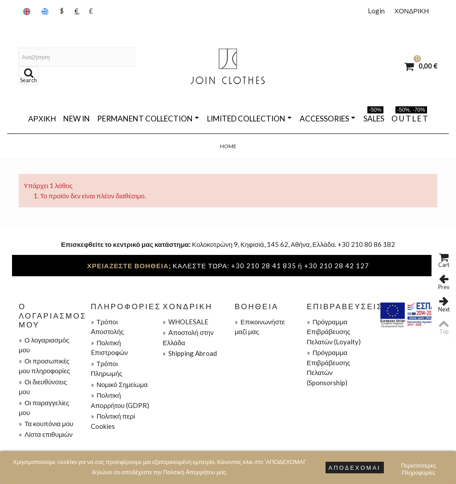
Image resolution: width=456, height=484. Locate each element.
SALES (373, 117)
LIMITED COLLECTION (249, 118)
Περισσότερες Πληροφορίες (418, 466)
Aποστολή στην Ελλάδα (188, 337)
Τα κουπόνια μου (46, 423)
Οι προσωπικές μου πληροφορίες (44, 366)
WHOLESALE (185, 322)
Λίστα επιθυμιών (46, 434)
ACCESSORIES (327, 118)
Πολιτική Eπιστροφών (109, 348)
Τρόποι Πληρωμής (106, 368)
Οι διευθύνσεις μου (43, 387)
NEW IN (76, 118)
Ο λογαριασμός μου (44, 345)
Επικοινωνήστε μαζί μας (260, 327)
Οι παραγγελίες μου (44, 408)
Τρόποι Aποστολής (107, 327)
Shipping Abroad (190, 353)
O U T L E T (409, 117)
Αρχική (42, 118)
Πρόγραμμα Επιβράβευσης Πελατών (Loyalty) (334, 332)
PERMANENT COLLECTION (148, 118)
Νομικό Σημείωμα (119, 384)
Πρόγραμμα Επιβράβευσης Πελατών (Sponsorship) (328, 367)
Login (376, 11)
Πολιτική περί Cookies (113, 421)
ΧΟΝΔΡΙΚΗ (411, 11)
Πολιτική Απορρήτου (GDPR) (120, 400)
